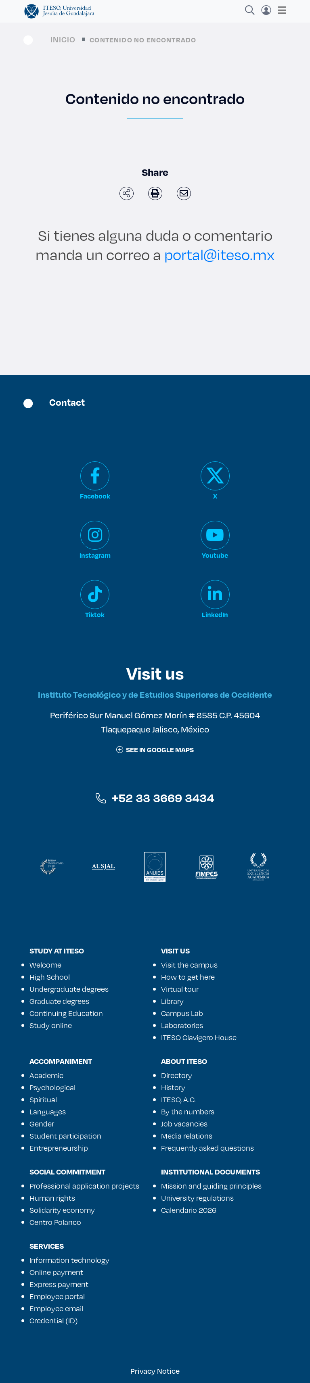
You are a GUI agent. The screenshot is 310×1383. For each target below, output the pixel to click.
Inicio (63, 39)
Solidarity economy (62, 1210)
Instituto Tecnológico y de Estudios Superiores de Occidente (155, 694)
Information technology (69, 1260)
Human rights (52, 1198)
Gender (41, 1123)
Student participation (65, 1136)
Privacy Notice (155, 1371)
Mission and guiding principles (211, 1186)
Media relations (186, 1136)
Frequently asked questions (207, 1148)
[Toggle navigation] (279, 10)
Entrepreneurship (58, 1148)
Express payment (58, 1284)
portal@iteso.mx (219, 254)
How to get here (188, 977)
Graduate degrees (59, 1001)
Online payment (56, 1272)
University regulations (197, 1198)
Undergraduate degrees (69, 989)
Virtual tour (180, 989)
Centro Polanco (55, 1222)
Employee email (56, 1308)
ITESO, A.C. (178, 1099)
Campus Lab (182, 1013)
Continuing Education (66, 1013)
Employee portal (57, 1296)
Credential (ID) (53, 1320)
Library (172, 1001)
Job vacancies (184, 1123)
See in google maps (155, 749)
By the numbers (187, 1111)
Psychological (52, 1087)
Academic (46, 1075)
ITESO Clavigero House (199, 1037)
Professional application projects (84, 1186)
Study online (50, 1025)
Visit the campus (189, 965)
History (173, 1087)
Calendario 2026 (188, 1210)
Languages (47, 1111)
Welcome (45, 965)
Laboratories (182, 1025)
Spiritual (43, 1099)
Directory (176, 1075)
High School (49, 977)
